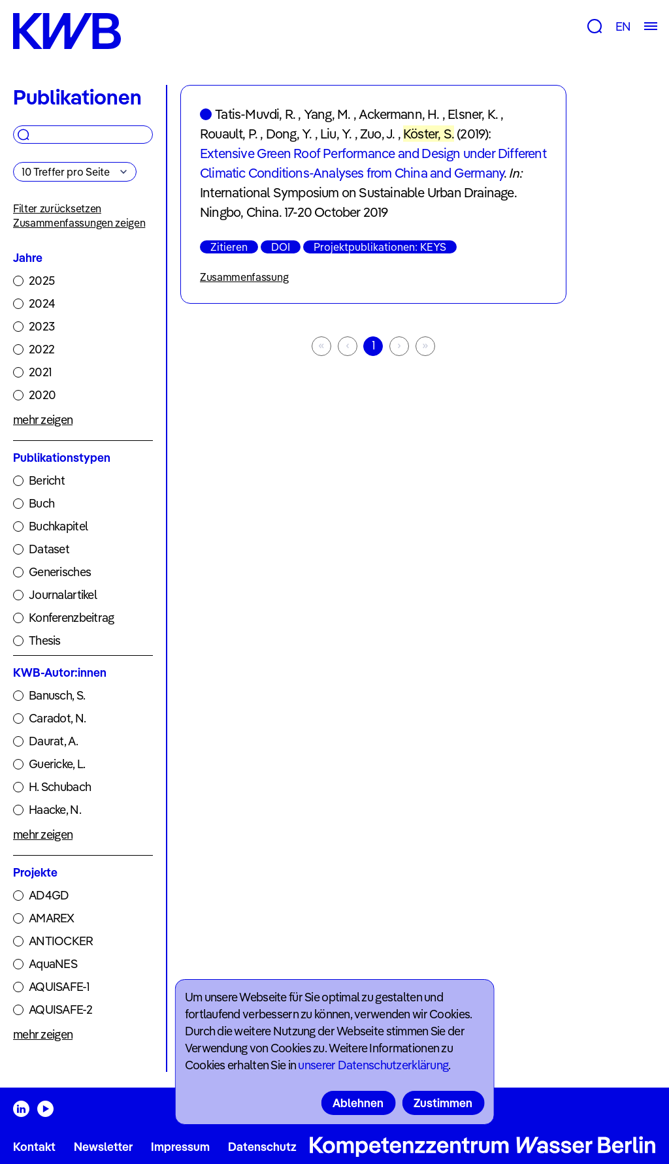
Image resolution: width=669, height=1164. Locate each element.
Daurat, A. (53, 741)
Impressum (180, 1146)
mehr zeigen (43, 419)
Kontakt (34, 1146)
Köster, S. (428, 133)
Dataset (49, 549)
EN (622, 26)
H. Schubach (60, 786)
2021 (40, 372)
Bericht (47, 480)
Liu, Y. (335, 133)
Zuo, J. (377, 133)
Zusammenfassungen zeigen (79, 222)
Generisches (60, 571)
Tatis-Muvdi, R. (255, 114)
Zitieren (229, 246)
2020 (42, 394)
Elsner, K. (473, 114)
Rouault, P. (228, 133)
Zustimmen (443, 1102)
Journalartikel (63, 594)
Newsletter (103, 1146)
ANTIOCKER (61, 940)
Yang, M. (327, 114)
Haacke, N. (55, 809)
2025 (41, 280)
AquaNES (53, 963)
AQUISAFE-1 (59, 986)
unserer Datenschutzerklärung (373, 1065)
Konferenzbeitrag (71, 617)
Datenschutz (262, 1146)
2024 (42, 303)
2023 (41, 326)
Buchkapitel (58, 526)
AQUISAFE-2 (60, 1009)
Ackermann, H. (399, 114)
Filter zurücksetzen (57, 208)
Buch (41, 503)
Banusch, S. (57, 695)
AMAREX (51, 918)
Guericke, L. (57, 763)
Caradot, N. (57, 718)
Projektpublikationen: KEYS (380, 246)
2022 (41, 349)
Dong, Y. (289, 133)
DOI (280, 246)
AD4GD (49, 895)
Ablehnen (358, 1102)
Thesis (45, 640)
